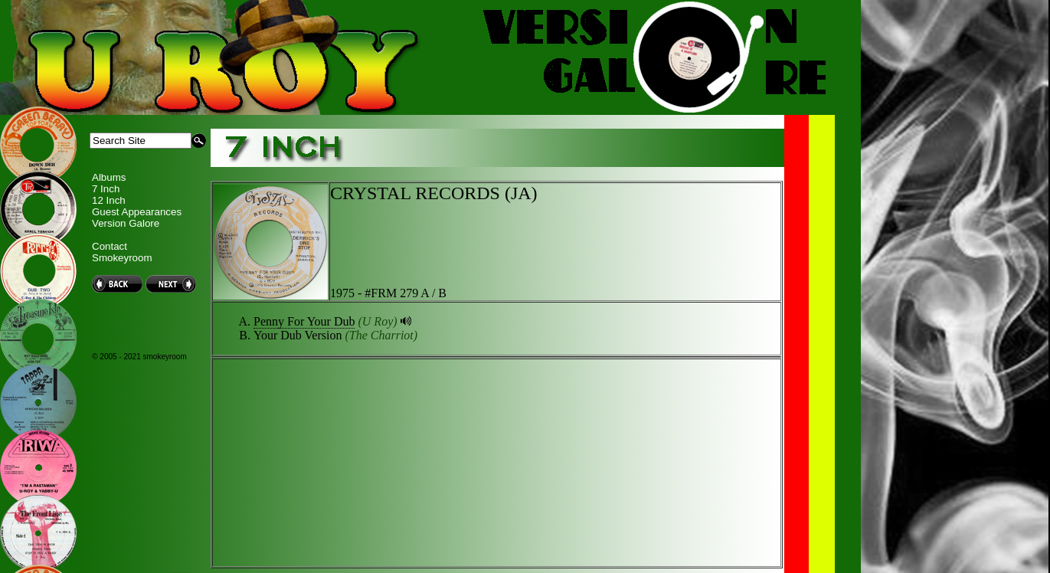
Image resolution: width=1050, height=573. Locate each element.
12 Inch (109, 200)
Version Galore (125, 223)
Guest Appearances (137, 212)
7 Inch (105, 189)
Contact (109, 246)
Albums (109, 177)
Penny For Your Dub (304, 321)
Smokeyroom (122, 258)
